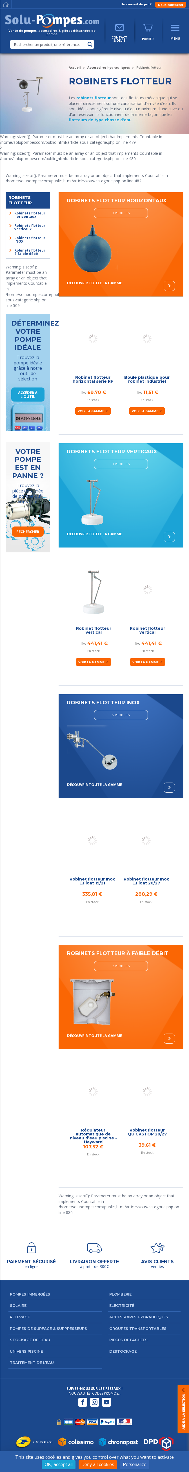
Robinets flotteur (20, 200)
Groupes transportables (137, 1328)
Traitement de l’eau (32, 1362)
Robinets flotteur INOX (29, 240)
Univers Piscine (26, 1351)
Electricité (121, 1305)
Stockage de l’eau (30, 1339)
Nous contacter (170, 5)
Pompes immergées (30, 1294)
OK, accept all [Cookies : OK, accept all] (59, 1464)
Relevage (20, 1317)
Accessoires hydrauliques (138, 1317)
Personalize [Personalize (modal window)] (134, 1464)
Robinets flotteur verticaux (29, 227)
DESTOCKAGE (123, 1351)
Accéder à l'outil (27, 394)
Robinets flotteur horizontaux (29, 215)
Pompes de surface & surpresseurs (48, 1328)
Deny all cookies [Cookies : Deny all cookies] (97, 1464)
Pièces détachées (128, 1339)
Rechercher (27, 531)
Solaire (18, 1305)
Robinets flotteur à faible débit (29, 252)
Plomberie (120, 1294)
